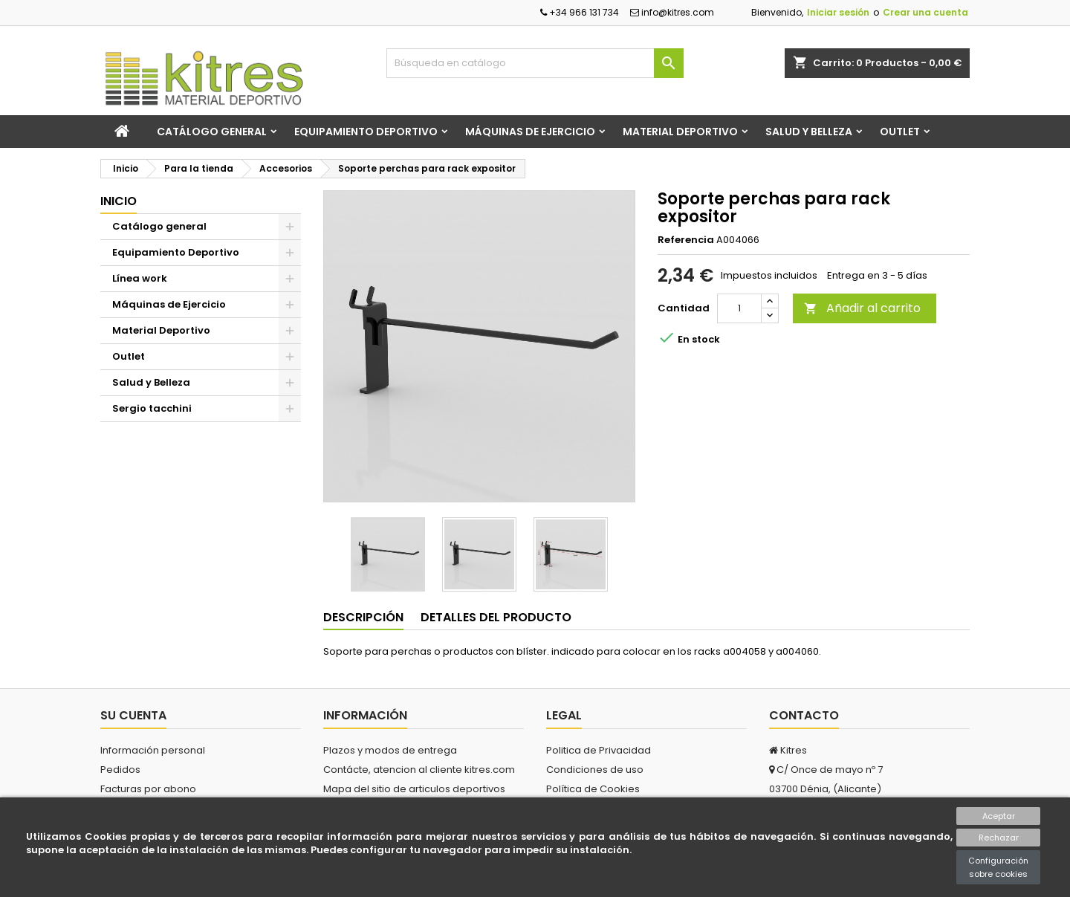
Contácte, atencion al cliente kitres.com (419, 769)
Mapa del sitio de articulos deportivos (414, 789)
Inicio (118, 201)
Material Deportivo (680, 131)
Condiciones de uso (594, 769)
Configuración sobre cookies (998, 867)
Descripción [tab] (363, 617)
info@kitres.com (672, 12)
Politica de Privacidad (598, 750)
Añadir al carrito (862, 308)
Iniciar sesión (838, 12)
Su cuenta (133, 715)
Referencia (686, 240)
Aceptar (998, 816)
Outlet (900, 131)
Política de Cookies (593, 789)
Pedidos (120, 769)
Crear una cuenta (925, 12)
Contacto (804, 715)
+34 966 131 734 (579, 12)
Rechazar (999, 837)
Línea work (139, 278)
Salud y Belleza (808, 131)
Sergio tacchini (152, 408)
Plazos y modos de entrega (390, 750)
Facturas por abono (148, 789)
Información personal (152, 750)
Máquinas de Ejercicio (530, 131)
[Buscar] (535, 63)
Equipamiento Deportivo (366, 131)
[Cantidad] (739, 308)
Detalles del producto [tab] (496, 617)
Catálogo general (212, 131)
